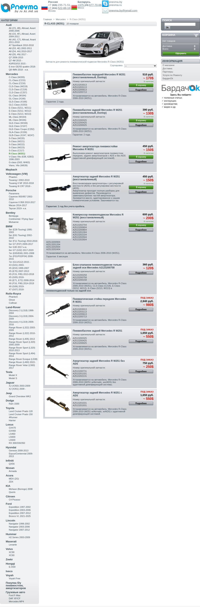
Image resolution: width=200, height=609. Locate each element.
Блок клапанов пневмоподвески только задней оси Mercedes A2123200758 (97, 266)
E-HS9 (12, 567)
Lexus (9, 424)
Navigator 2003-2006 (19, 526)
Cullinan (13, 303)
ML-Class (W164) (17, 117)
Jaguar (10, 382)
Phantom (13, 297)
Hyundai (11, 447)
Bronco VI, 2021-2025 (20, 516)
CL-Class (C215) (17, 80)
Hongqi (10, 563)
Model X (13, 375)
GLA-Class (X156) (18, 132)
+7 (50, 8)
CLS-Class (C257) (18, 92)
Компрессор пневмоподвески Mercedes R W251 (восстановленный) (98, 216)
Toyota (10, 408)
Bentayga (13, 216)
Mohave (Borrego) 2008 (20, 489)
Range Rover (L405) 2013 (22, 339)
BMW (9, 226)
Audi (9, 24)
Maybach (11, 169)
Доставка (167, 68)
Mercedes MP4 (16, 601)
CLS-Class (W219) (18, 86)
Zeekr (9, 559)
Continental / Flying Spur (21, 219)
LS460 (12, 434)
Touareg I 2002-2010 (19, 180)
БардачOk (168, 78)
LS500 (12, 440)
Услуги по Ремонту (172, 75)
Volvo (9, 549)
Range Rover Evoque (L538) (23, 359)
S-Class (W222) (17, 144)
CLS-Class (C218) (18, 89)
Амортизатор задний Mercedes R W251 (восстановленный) (96, 178)
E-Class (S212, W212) (20, 111)
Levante (13, 544)
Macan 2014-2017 (18, 205)
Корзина (169, 34)
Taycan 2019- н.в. (18, 208)
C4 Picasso (14, 499)
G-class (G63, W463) (19, 162)
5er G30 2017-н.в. (18, 247)
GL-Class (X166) (17, 98)
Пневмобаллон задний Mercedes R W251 (97, 330)
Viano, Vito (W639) (18, 165)
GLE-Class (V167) (18, 126)
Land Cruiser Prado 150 (21, 414)
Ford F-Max (14, 595)
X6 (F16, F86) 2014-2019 (21, 283)
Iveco (9, 571)
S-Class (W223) (17, 147)
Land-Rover (13, 307)
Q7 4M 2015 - (15, 60)
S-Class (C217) (16, 150)
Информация (172, 61)
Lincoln (10, 520)
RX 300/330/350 (17, 443)
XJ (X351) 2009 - (17, 389)
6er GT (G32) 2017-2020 (21, 250)
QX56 (11, 464)
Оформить (181, 53)
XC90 (11, 552)
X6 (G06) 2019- (16, 286)
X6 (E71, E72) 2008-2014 (21, 280)
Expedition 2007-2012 (20, 513)
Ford (9, 503)
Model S (13, 378)
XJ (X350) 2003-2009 (19, 386)
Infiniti (10, 460)
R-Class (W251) (17, 153)
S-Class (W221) (17, 141)
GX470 (12, 428)
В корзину (141, 85)
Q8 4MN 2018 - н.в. (18, 69)
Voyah (9, 575)
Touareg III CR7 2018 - (20, 186)
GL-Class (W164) (17, 95)
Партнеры (168, 71)
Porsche (11, 190)
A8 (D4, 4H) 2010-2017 (20, 51)
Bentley (10, 212)
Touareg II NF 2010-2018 (21, 183)
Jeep (9, 393)
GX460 (12, 431)
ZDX (11, 481)
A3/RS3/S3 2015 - (18, 63)
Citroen (10, 496)
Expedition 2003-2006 (20, 510)
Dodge (10, 400)
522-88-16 (64, 8)
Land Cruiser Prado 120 (21, 411)
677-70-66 (95, 5)
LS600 (12, 437)
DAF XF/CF (14, 598)
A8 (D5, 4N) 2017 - (18, 54)
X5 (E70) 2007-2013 (19, 271)
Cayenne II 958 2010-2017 (22, 202)
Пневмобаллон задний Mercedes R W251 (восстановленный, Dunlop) (97, 111)
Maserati (11, 541)
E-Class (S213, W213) (20, 114)
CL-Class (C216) (17, 83)
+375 (81, 5)
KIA (8, 485)
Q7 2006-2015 (16, 57)
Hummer (11, 534)
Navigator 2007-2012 (19, 530)
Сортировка (116, 65)
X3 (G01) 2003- (16, 265)
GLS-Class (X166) (18, 101)
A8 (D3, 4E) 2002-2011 (20, 48)
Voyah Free (14, 578)
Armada (13, 471)
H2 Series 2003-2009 (19, 537)
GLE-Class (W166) (18, 123)
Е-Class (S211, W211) (20, 108)
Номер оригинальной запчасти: (89, 81)
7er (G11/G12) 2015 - (19, 262)
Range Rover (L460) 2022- (22, 362)
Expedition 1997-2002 (20, 507)
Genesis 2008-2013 (18, 450)
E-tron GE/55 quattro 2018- (22, 66)
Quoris (12, 492)
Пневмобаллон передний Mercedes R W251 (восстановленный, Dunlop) (99, 76)
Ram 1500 (14, 403)
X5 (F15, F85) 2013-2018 (21, 274)
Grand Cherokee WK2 (20, 396)
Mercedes (12, 74)
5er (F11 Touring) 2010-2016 (23, 241)
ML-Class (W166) (17, 120)
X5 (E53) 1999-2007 (19, 268)
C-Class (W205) (17, 77)
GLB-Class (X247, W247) (21, 135)
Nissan (10, 467)
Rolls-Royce (13, 293)
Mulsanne (14, 222)
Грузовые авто (15, 592)
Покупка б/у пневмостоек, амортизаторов (16, 585)
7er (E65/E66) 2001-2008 (21, 253)
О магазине (168, 65)
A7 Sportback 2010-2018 (21, 45)
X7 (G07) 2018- (16, 289)
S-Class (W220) (17, 138)
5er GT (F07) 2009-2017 (21, 244)
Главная (47, 19)
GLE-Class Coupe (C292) (21, 129)
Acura (9, 475)
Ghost (12, 300)
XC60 (11, 555)
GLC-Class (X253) (18, 104)
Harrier (12, 420)
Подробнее (141, 90)
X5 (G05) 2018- (16, 277)
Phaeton (13, 177)
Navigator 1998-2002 (19, 523)
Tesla (9, 372)
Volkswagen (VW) (17, 173)
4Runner (13, 417)
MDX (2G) (14, 478)
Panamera (14, 193)
